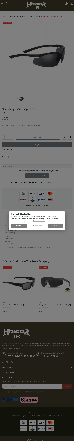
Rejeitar (18, 226)
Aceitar (55, 226)
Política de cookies (39, 221)
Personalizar (37, 226)
